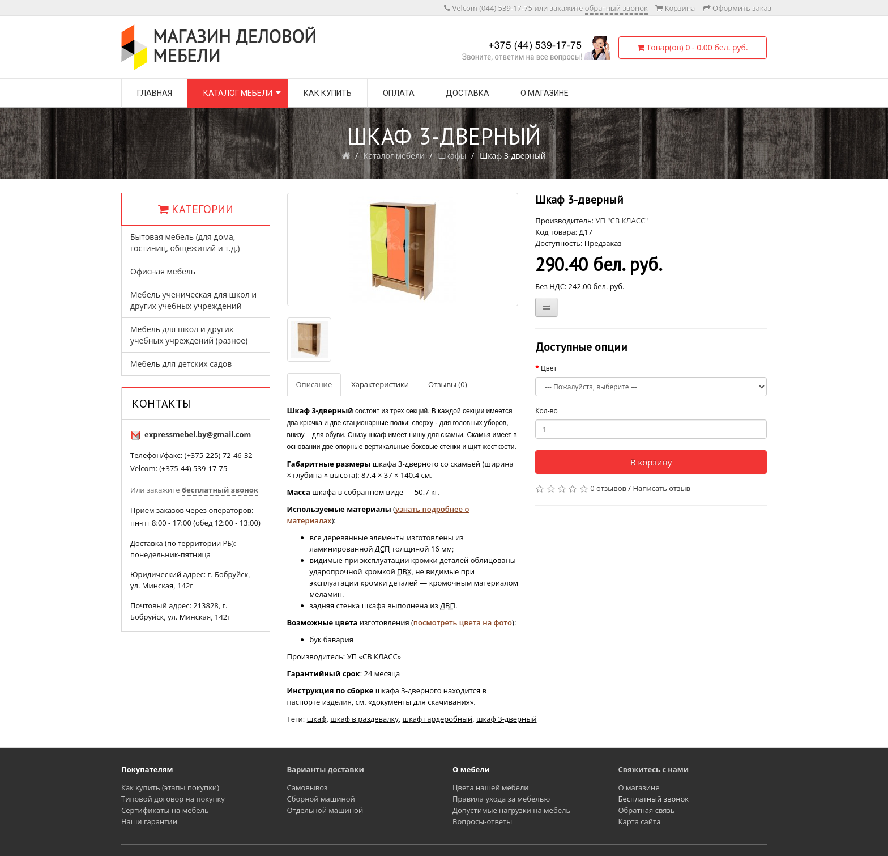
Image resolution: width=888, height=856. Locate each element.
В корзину (651, 462)
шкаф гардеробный (438, 719)
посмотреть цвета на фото (462, 622)
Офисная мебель (162, 271)
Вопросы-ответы (482, 821)
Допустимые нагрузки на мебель (511, 810)
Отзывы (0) (447, 384)
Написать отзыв (661, 488)
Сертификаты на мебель (165, 810)
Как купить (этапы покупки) (170, 787)
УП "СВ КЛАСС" (621, 220)
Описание (314, 384)
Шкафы (452, 155)
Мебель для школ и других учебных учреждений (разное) (188, 335)
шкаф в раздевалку (364, 719)
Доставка (467, 93)
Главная (154, 93)
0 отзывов (608, 488)
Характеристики (380, 384)
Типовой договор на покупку (173, 799)
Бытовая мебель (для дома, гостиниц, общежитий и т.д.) (185, 242)
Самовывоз (307, 787)
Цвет (549, 368)
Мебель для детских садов (181, 363)
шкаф (317, 719)
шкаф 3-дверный (506, 719)
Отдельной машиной (325, 810)
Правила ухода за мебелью (501, 799)
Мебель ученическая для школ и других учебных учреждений (193, 300)
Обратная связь (646, 810)
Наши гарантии (149, 821)
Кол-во (546, 411)
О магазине (544, 93)
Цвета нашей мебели (490, 787)
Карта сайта (639, 821)
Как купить (328, 93)
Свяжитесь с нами (653, 769)
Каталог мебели (237, 93)
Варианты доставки (325, 769)
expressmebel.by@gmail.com (197, 434)
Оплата (399, 93)
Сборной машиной (321, 799)
